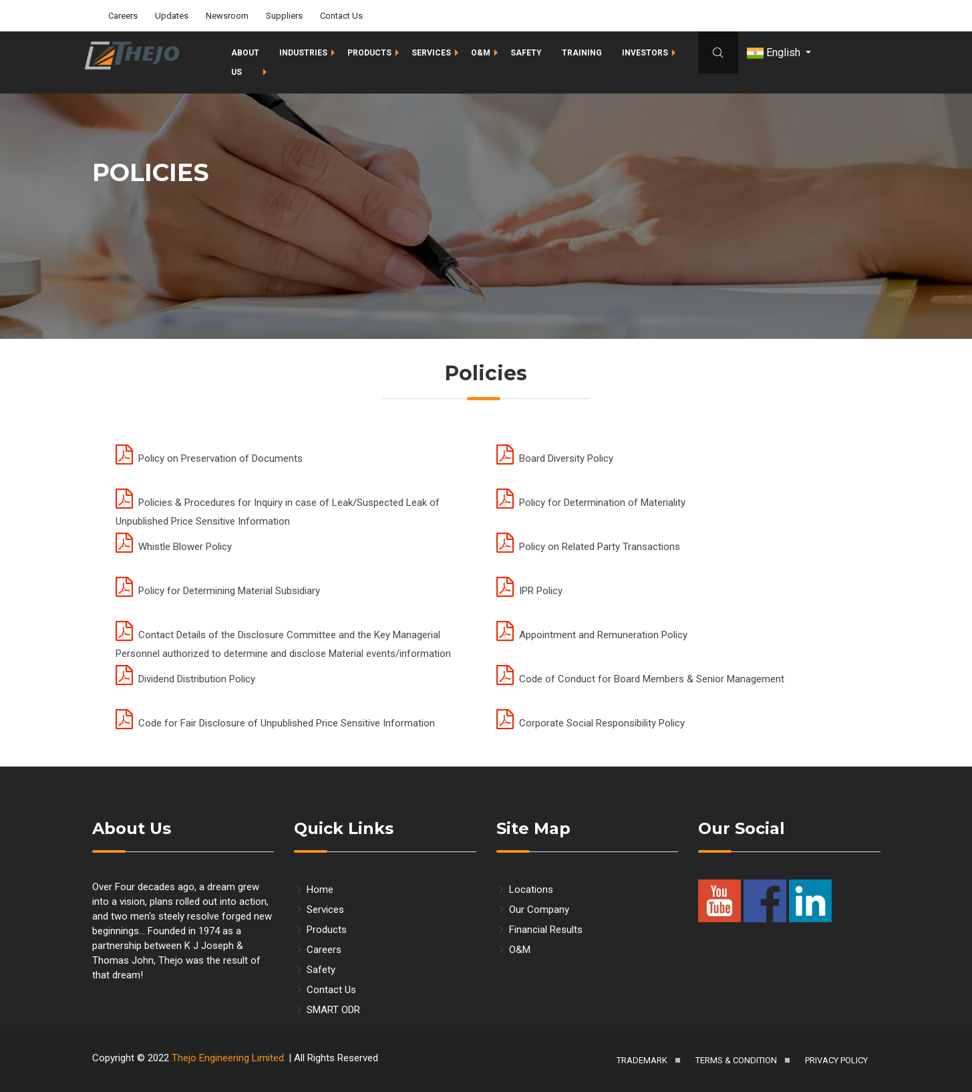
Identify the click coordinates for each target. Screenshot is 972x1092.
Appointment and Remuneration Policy (591, 635)
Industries (303, 52)
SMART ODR (327, 1010)
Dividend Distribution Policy (185, 679)
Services (431, 52)
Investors (645, 52)
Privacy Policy (836, 1060)
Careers (123, 15)
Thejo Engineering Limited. (229, 1058)
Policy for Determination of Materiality (590, 503)
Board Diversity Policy (554, 458)
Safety (526, 52)
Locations (524, 889)
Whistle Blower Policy (174, 547)
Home (313, 889)
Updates (171, 15)
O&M (480, 52)
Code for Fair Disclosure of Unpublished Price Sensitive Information (275, 723)
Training (582, 52)
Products (369, 52)
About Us (245, 61)
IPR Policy (529, 591)
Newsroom (227, 15)
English (775, 52)
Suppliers (284, 15)
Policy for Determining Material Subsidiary (218, 591)
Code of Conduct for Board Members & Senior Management (640, 679)
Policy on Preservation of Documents (209, 458)
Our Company (532, 910)
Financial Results (539, 930)
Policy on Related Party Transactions (588, 547)
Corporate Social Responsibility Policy (590, 723)
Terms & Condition (736, 1060)
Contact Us (341, 15)
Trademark (642, 1060)
